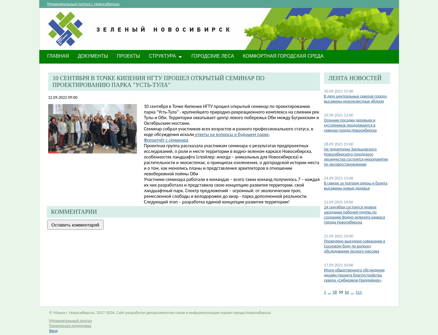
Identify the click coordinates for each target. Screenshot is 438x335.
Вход (53, 330)
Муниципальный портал (70, 320)
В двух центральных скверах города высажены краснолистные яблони (355, 99)
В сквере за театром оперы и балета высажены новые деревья (355, 186)
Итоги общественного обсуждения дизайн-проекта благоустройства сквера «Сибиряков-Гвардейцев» (354, 275)
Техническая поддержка (70, 325)
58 (335, 292)
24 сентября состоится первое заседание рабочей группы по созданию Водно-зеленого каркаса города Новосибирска (354, 215)
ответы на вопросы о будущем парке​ (231, 134)
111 (358, 292)
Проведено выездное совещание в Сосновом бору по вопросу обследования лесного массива (354, 246)
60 (347, 292)
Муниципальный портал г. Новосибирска (83, 4)
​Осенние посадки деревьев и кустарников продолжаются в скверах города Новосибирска (350, 125)
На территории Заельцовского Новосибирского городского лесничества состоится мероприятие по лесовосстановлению (356, 157)
